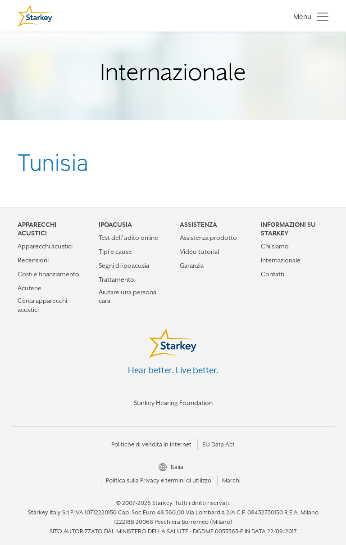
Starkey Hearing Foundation (173, 402)
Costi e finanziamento (48, 274)
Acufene (29, 288)
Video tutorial (199, 251)
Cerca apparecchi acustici (42, 305)
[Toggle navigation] (308, 16)
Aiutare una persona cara (127, 296)
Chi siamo (275, 246)
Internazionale (280, 260)
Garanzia (192, 265)
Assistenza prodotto (208, 237)
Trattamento (116, 279)
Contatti (272, 274)
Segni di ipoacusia (124, 265)
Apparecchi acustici (45, 246)
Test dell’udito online (128, 237)
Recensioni (33, 260)
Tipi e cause (115, 251)
